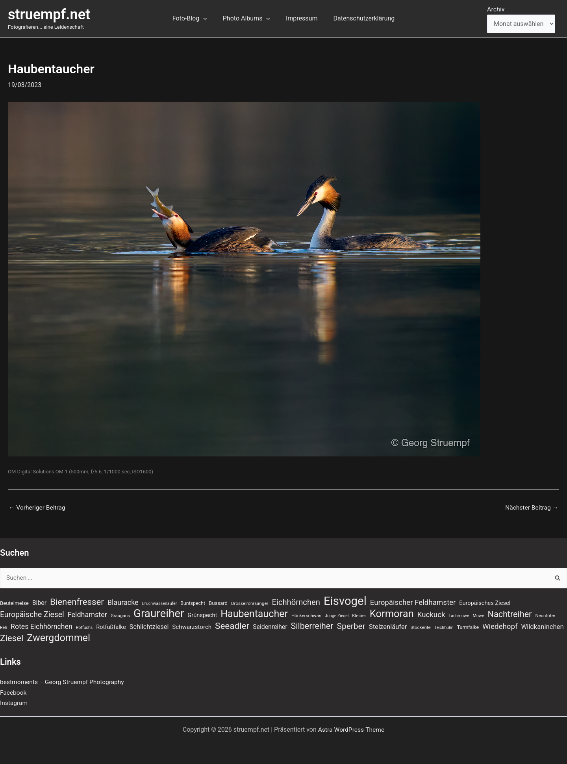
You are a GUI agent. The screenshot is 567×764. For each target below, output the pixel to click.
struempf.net (49, 14)
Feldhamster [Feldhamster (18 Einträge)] (87, 614)
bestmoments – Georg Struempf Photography (64, 682)
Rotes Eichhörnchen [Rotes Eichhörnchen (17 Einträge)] (41, 626)
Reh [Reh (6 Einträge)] (3, 627)
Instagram (14, 703)
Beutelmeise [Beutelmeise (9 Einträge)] (14, 602)
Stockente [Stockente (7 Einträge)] (421, 627)
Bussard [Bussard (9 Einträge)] (218, 602)
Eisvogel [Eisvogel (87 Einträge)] (345, 600)
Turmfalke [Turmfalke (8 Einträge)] (468, 627)
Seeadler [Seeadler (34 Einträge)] (232, 626)
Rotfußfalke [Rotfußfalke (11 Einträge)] (111, 626)
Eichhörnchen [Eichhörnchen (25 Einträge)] (296, 601)
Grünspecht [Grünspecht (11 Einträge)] (202, 614)
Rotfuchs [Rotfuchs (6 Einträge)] (84, 627)
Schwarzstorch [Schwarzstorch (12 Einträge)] (191, 626)
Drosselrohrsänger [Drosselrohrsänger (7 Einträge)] (249, 602)
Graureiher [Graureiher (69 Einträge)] (158, 613)
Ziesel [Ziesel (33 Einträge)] (11, 638)
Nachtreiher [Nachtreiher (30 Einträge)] (509, 614)
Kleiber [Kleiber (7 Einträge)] (359, 615)
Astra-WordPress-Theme (351, 729)
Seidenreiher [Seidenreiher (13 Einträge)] (270, 626)
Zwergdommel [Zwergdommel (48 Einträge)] (58, 638)
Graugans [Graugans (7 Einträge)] (120, 615)
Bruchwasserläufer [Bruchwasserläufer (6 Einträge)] (159, 602)
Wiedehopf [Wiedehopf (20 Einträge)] (500, 626)
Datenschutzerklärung (359, 18)
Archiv (496, 9)
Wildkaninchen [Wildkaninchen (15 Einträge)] (542, 626)
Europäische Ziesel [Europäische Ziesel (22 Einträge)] (32, 614)
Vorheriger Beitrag (38, 507)
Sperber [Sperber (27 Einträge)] (351, 626)
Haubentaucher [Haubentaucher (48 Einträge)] (254, 613)
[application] (208, 18)
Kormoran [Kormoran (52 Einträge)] (392, 613)
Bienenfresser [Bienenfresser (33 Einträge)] (77, 600)
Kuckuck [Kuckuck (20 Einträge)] (431, 614)
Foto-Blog (194, 18)
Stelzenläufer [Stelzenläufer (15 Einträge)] (388, 626)
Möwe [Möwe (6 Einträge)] (478, 615)
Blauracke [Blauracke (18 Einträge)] (123, 601)
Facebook (13, 692)
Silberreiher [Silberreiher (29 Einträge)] (312, 626)
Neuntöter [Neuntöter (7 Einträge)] (545, 615)
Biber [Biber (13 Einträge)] (39, 601)
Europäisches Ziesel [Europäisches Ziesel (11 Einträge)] (484, 601)
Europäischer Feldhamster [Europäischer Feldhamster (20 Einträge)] (413, 601)
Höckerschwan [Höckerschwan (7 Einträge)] (306, 615)
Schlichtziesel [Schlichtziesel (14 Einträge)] (149, 626)
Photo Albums (248, 18)
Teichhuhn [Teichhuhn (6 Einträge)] (444, 627)
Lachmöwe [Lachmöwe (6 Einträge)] (458, 615)
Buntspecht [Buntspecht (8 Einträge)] (192, 602)
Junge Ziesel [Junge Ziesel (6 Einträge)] (336, 615)
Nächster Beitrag (531, 507)
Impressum (300, 18)
